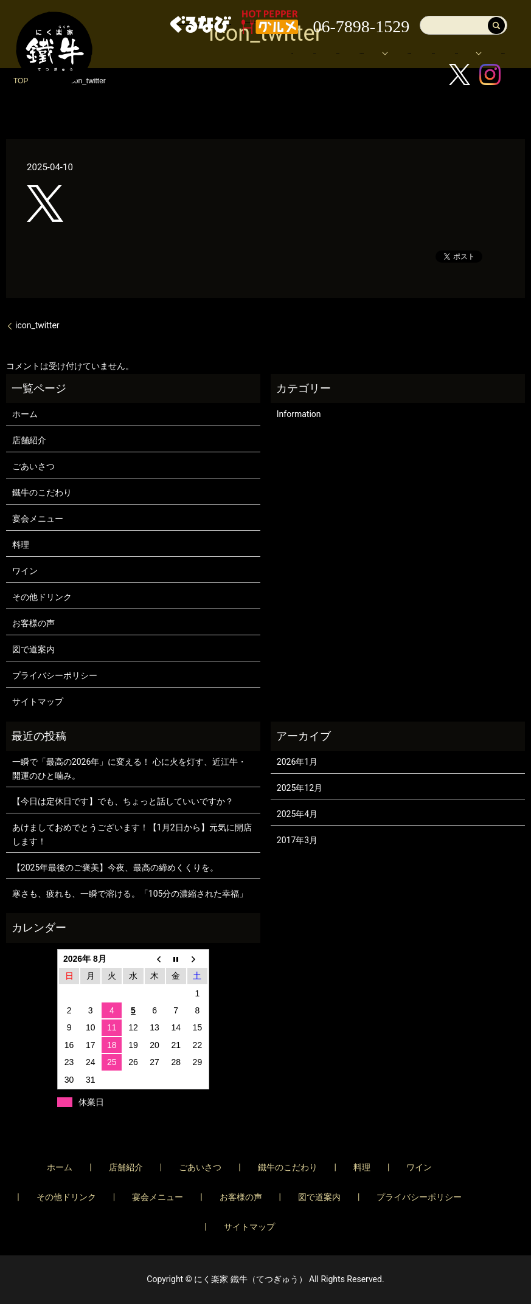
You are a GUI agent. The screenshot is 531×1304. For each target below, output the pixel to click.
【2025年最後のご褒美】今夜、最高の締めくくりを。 (115, 867)
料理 (20, 545)
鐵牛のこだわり (42, 492)
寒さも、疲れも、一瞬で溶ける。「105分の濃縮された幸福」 (130, 894)
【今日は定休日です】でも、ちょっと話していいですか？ (123, 801)
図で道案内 (283, 59)
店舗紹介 (254, 41)
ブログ (401, 59)
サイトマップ (37, 701)
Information (299, 414)
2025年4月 (297, 814)
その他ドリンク (42, 597)
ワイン (25, 571)
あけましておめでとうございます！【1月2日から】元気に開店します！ (132, 834)
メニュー (451, 41)
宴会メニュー (215, 59)
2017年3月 (297, 840)
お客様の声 (346, 59)
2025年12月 (299, 788)
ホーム (203, 41)
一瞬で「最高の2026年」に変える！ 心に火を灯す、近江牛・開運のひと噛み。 (129, 768)
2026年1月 (297, 762)
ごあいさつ (33, 466)
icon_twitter (37, 325)
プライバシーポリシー (54, 675)
